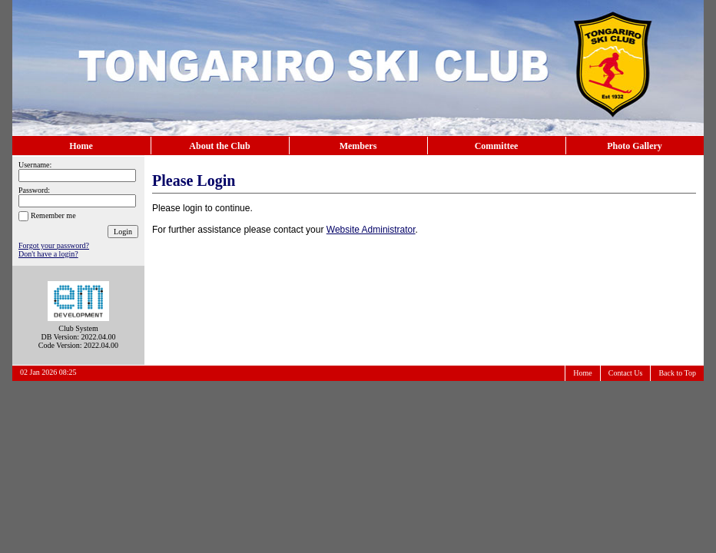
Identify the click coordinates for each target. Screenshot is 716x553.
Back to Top (677, 373)
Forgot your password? (53, 245)
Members (358, 146)
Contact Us (625, 373)
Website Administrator (371, 229)
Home (81, 146)
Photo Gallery (634, 146)
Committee (497, 146)
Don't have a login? (48, 254)
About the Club (219, 146)
